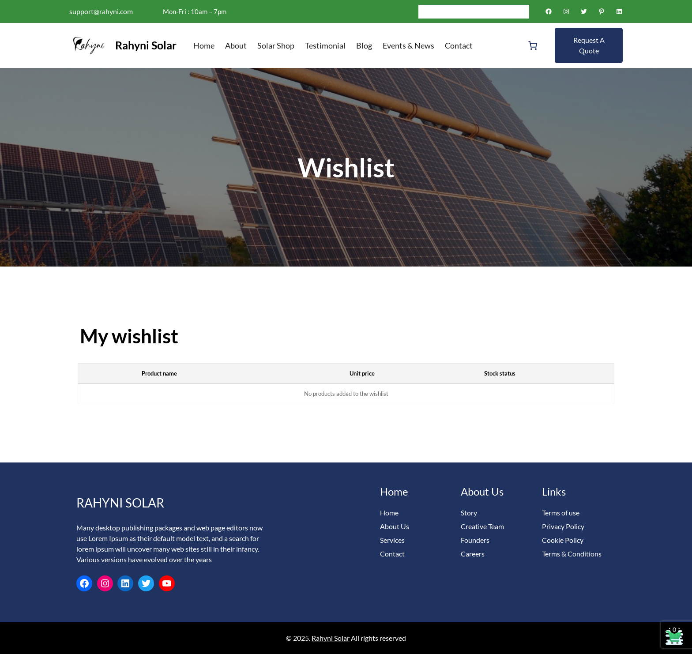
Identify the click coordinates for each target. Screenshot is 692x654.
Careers (473, 553)
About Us (394, 526)
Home (389, 512)
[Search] (522, 11)
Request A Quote (589, 45)
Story (469, 512)
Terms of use (560, 512)
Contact (392, 553)
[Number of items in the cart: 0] (533, 45)
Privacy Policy (563, 526)
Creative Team (482, 526)
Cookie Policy (562, 540)
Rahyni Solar (146, 45)
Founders (475, 540)
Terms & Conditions (572, 553)
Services (392, 540)
